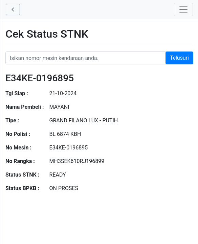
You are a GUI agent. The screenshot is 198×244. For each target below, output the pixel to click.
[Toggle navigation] (183, 9)
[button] (13, 9)
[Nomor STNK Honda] (99, 58)
